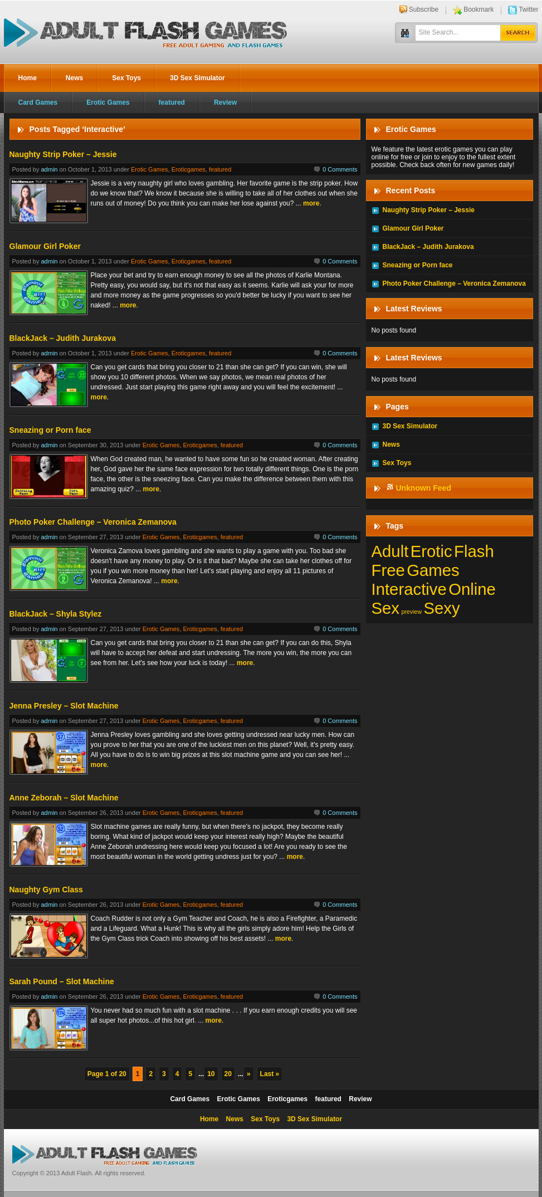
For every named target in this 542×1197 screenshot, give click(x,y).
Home (27, 78)
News (74, 78)
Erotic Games (107, 102)
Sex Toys (126, 78)
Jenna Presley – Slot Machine (64, 705)
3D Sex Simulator (197, 78)
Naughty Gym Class (46, 889)
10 (210, 1074)
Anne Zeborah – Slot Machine (64, 797)
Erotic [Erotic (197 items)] (431, 551)
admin (49, 169)
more (311, 203)
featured (172, 102)
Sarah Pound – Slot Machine (61, 981)
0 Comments (340, 169)
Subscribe (423, 9)
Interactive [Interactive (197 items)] (409, 589)
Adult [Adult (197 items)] (390, 551)
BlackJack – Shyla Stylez (55, 613)
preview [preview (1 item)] (411, 611)
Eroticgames (189, 169)
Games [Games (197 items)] (433, 570)
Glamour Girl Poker (45, 246)
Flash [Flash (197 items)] (474, 551)
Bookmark (478, 9)
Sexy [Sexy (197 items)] (441, 608)
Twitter (528, 9)
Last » (270, 1074)
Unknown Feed (423, 487)
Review (225, 102)
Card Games (38, 102)
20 (228, 1074)
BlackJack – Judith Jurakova (62, 338)
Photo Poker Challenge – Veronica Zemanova (93, 521)
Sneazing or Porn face (50, 430)
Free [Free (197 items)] (388, 570)
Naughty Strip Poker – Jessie (63, 154)
